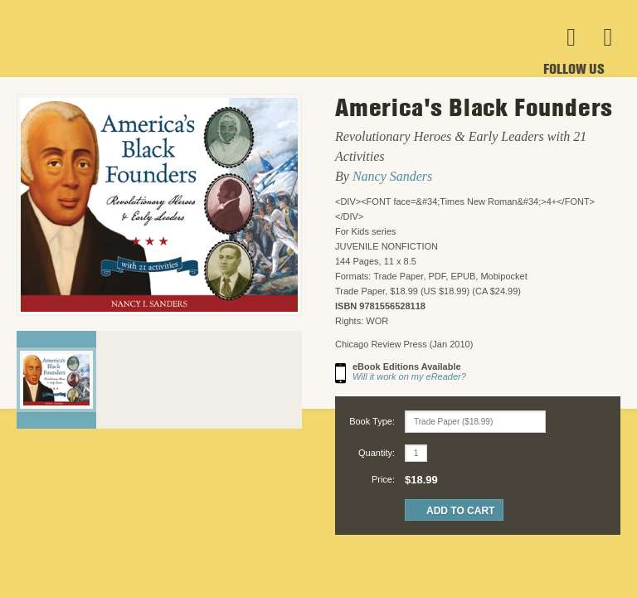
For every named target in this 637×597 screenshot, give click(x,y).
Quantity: (376, 453)
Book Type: (372, 421)
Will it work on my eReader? (409, 376)
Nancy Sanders (392, 176)
